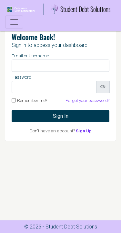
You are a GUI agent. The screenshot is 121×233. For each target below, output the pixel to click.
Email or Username (30, 55)
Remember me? (32, 100)
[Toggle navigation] (14, 22)
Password (21, 77)
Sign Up (84, 130)
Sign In (60, 116)
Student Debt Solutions (81, 9)
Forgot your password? (87, 100)
